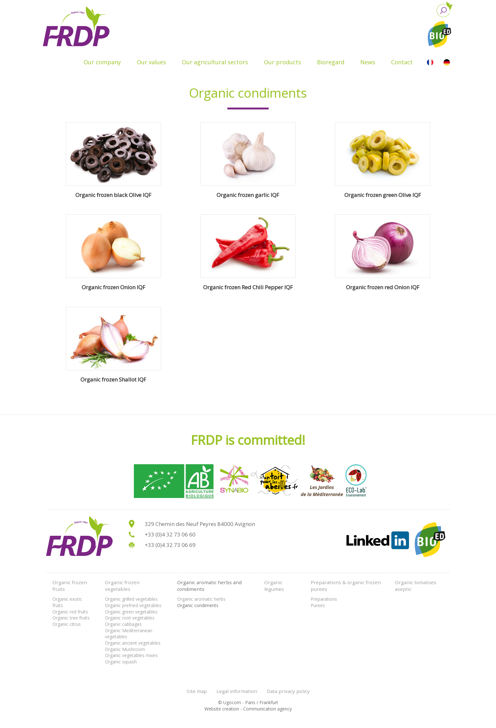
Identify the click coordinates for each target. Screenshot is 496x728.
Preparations (324, 599)
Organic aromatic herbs (201, 599)
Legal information (237, 691)
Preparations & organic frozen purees (346, 585)
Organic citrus (66, 624)
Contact (402, 62)
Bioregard (330, 62)
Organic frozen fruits (69, 585)
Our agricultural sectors (215, 62)
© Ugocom (229, 702)
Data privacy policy (288, 691)
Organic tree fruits (71, 618)
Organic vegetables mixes (131, 655)
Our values (151, 62)
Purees (318, 605)
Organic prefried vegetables (133, 605)
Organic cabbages (123, 624)
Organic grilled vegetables (131, 599)
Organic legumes (274, 585)
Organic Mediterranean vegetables (128, 633)
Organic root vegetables (130, 618)
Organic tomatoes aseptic (415, 585)
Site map (197, 691)
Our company (102, 62)
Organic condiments (197, 605)
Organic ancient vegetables (133, 643)
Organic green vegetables (131, 612)
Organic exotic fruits (67, 602)
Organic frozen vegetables (122, 585)
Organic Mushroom (125, 649)
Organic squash (121, 662)
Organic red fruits (70, 612)
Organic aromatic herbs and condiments (209, 585)
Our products (282, 62)
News (367, 62)
